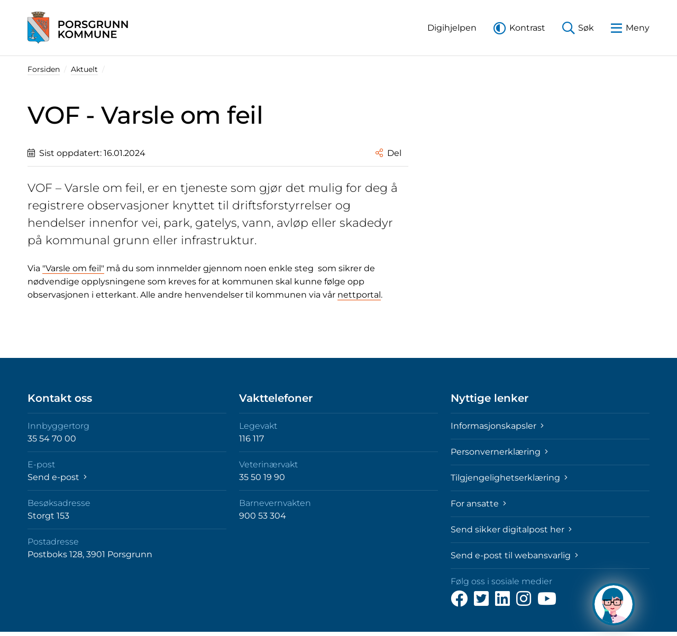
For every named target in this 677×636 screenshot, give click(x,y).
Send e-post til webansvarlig (514, 555)
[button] (452, 28)
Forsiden (44, 69)
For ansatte (478, 504)
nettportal (359, 295)
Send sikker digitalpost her (511, 529)
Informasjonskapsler (497, 426)
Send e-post (57, 477)
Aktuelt (84, 69)
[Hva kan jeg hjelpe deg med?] (613, 604)
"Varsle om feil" (73, 268)
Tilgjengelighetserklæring (509, 478)
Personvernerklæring (499, 452)
